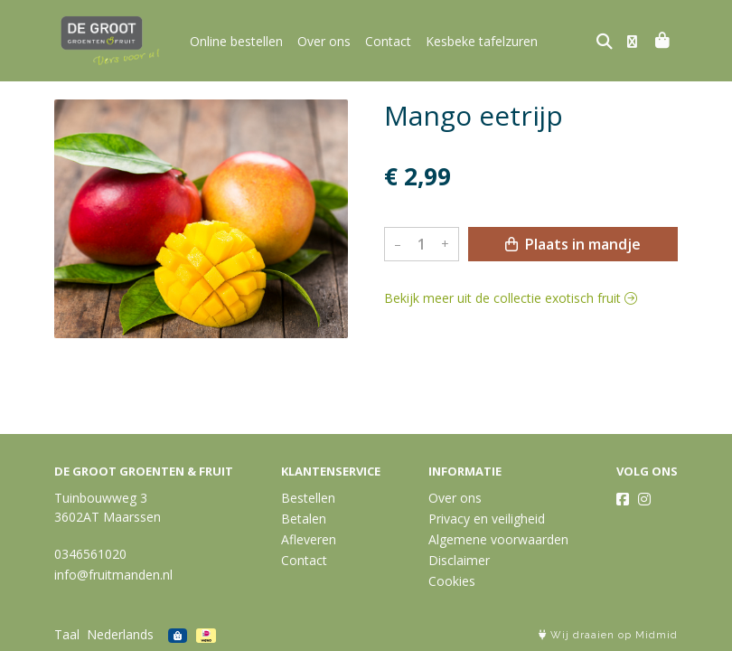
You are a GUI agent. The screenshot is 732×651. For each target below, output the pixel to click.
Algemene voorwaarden (498, 539)
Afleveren (308, 539)
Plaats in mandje (573, 244)
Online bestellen (236, 41)
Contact (388, 41)
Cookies (451, 581)
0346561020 (90, 553)
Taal (67, 634)
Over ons (324, 41)
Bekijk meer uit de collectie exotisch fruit (510, 298)
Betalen (303, 518)
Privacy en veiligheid (486, 518)
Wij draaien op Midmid (608, 635)
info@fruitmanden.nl (113, 574)
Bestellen (308, 497)
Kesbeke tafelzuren (482, 41)
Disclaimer (459, 560)
